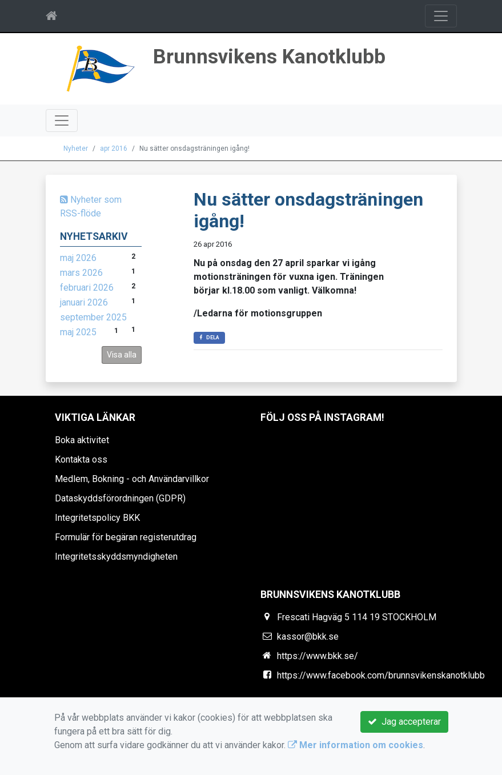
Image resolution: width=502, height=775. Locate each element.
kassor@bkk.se (308, 636)
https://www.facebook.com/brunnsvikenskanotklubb (381, 675)
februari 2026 (87, 287)
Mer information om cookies (355, 745)
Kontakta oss (81, 459)
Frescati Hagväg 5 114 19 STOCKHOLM (356, 617)
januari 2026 (84, 302)
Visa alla (121, 354)
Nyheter (75, 148)
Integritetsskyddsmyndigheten (116, 556)
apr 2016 (113, 148)
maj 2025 (78, 332)
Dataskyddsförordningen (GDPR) (120, 498)
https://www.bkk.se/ (317, 655)
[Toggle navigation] (441, 16)
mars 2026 (81, 272)
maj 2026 (78, 257)
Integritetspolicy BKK (97, 517)
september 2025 (93, 317)
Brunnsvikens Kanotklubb (269, 57)
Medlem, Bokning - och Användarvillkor (132, 478)
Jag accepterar (404, 721)
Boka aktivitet (82, 440)
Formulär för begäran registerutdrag (125, 537)
